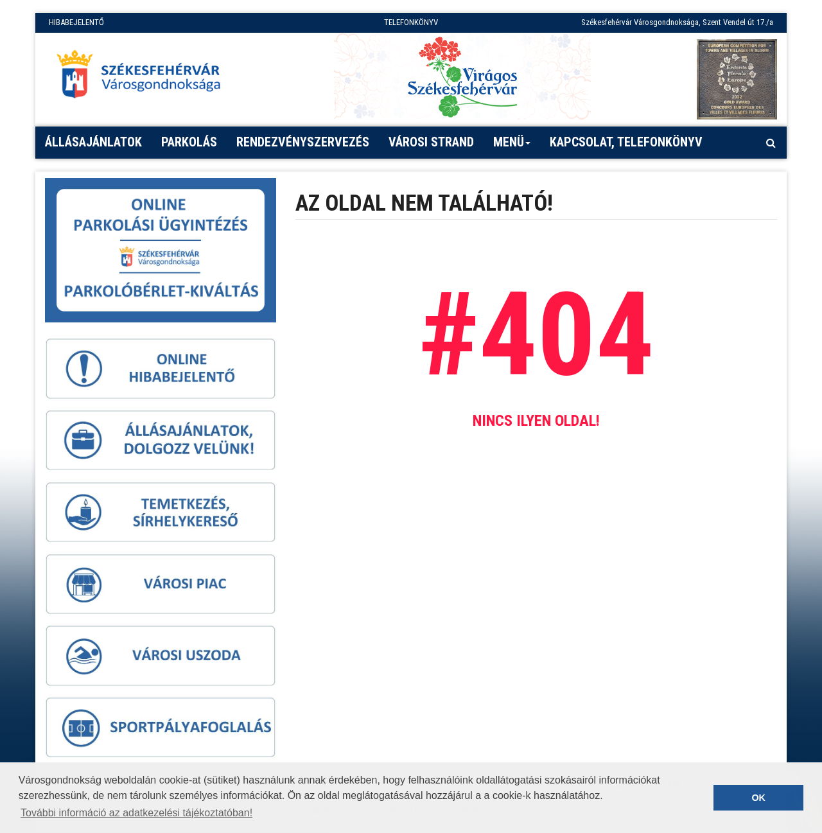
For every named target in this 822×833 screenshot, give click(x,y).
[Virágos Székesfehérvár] (462, 76)
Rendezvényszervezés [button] (302, 142)
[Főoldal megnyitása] (144, 78)
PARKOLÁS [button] (189, 142)
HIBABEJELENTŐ (76, 22)
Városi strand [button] (431, 142)
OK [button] (758, 798)
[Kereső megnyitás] (771, 143)
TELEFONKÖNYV (411, 22)
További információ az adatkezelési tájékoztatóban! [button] (136, 812)
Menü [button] (512, 146)
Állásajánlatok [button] (93, 142)
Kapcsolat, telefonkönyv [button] (626, 142)
